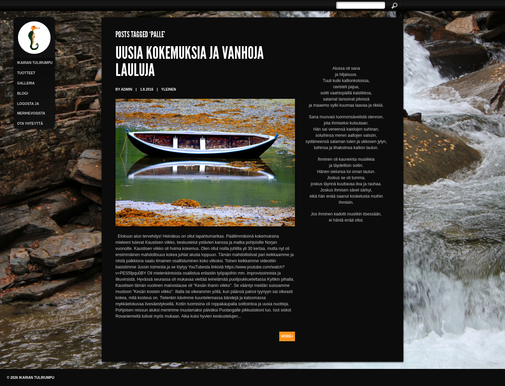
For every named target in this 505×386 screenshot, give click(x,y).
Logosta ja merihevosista (31, 108)
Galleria (26, 83)
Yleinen (168, 89)
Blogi (22, 93)
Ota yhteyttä (30, 123)
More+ (287, 336)
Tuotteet (26, 73)
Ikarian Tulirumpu (34, 63)
